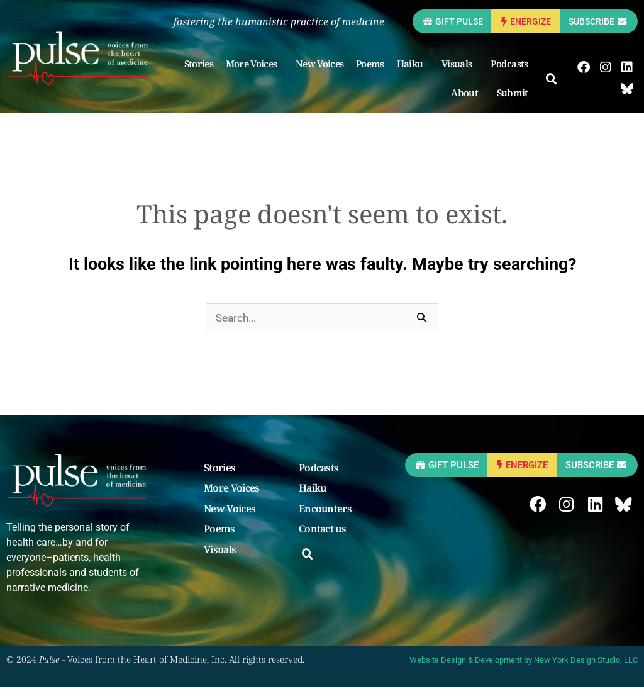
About (472, 104)
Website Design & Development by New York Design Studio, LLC (523, 671)
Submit (519, 104)
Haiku (417, 75)
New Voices (323, 75)
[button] (555, 90)
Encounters (325, 521)
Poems (374, 75)
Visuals (463, 75)
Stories (202, 75)
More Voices (258, 75)
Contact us (322, 541)
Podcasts (513, 75)
